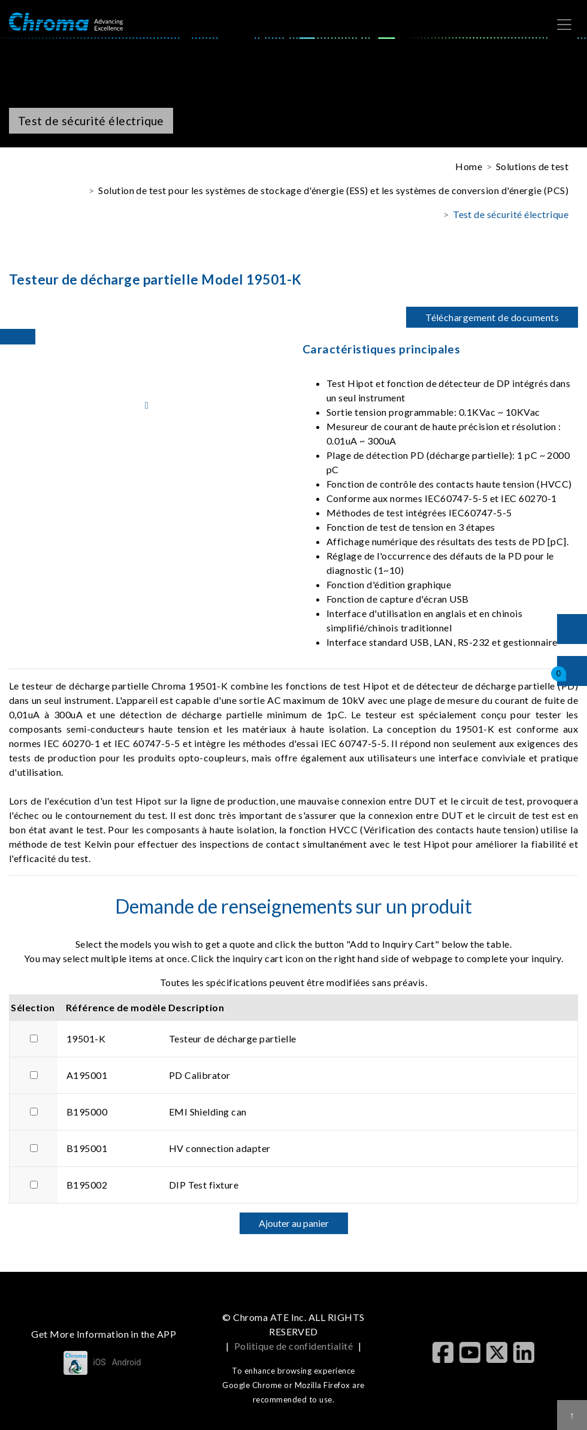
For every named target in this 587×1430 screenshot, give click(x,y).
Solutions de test (532, 166)
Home (468, 166)
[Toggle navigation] (564, 25)
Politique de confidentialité (293, 1346)
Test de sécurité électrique (510, 214)
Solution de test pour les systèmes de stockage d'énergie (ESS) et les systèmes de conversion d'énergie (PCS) (333, 190)
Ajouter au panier (294, 1223)
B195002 (86, 1184)
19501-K (85, 1038)
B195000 (86, 1111)
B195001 (86, 1148)
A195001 (86, 1075)
